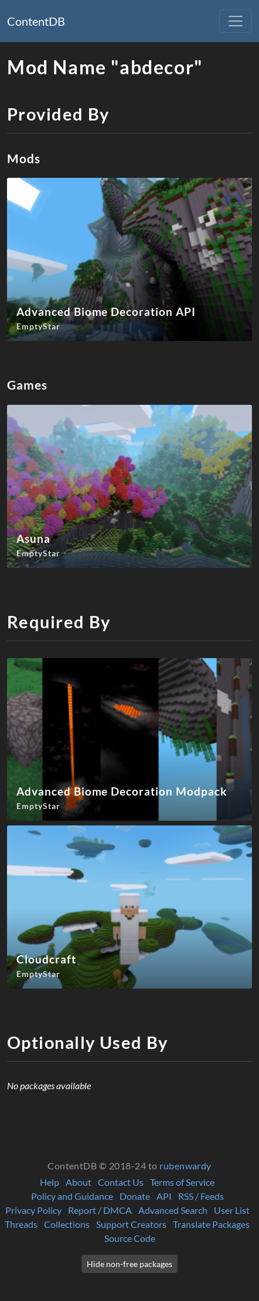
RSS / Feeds (201, 1196)
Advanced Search (172, 1210)
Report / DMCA (100, 1210)
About (78, 1182)
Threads (21, 1224)
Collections (67, 1224)
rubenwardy (185, 1165)
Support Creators (131, 1224)
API (164, 1196)
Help (49, 1182)
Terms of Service (182, 1182)
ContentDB (36, 21)
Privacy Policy (33, 1210)
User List (232, 1210)
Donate (135, 1196)
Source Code (129, 1238)
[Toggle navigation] (235, 21)
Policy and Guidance (72, 1196)
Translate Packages (211, 1224)
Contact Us (121, 1182)
